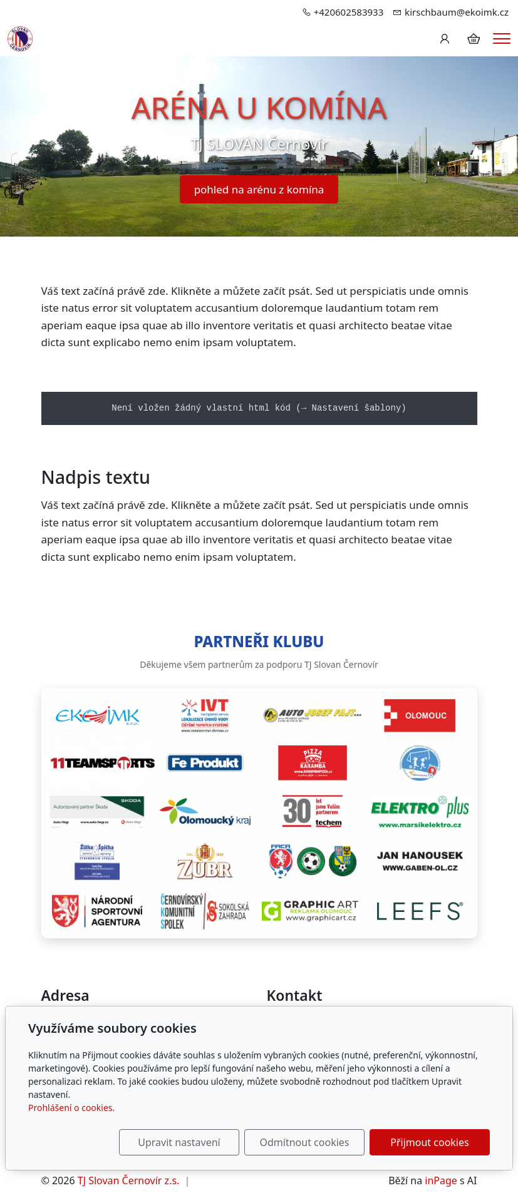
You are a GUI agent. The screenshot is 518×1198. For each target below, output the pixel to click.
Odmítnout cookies (305, 1142)
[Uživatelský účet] (444, 39)
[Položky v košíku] (473, 39)
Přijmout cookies (429, 1142)
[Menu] (501, 38)
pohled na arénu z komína (259, 189)
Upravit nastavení (179, 1142)
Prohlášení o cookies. (71, 1108)
